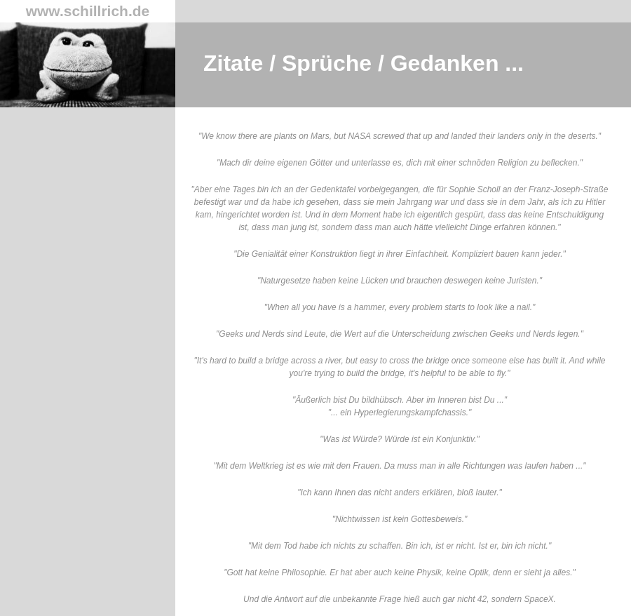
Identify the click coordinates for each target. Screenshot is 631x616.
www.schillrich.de (88, 11)
